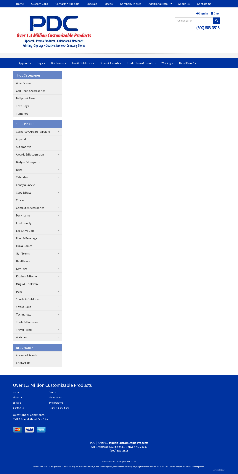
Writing (167, 63)
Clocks (20, 200)
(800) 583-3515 (207, 27)
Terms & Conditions (59, 408)
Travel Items (24, 329)
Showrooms (55, 397)
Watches (21, 337)
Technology (23, 314)
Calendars (22, 177)
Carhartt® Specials (67, 4)
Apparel (25, 63)
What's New (23, 83)
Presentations (56, 402)
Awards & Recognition (30, 154)
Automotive (23, 147)
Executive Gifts (25, 230)
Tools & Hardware (27, 322)
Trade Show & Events (141, 63)
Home (20, 4)
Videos (108, 4)
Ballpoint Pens (25, 98)
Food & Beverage (26, 238)
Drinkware (58, 63)
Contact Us (204, 4)
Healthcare (23, 261)
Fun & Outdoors (83, 63)
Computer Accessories (30, 208)
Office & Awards (110, 63)
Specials (92, 4)
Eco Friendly (23, 223)
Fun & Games (24, 246)
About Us (184, 4)
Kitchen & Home (26, 276)
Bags (41, 63)
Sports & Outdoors (28, 299)
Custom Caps (39, 4)
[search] (216, 20)
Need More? (187, 63)
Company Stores (130, 4)
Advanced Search (26, 355)
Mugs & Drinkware (27, 284)
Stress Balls (23, 307)
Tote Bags (22, 106)
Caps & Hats (23, 192)
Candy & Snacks (25, 185)
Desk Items (23, 215)
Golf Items (23, 253)
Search (52, 392)
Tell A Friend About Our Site (30, 419)
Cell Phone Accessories (30, 91)
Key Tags (21, 269)
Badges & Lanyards (28, 162)
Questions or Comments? (29, 415)
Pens (19, 291)
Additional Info (158, 4)
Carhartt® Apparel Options (33, 131)
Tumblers (22, 113)
